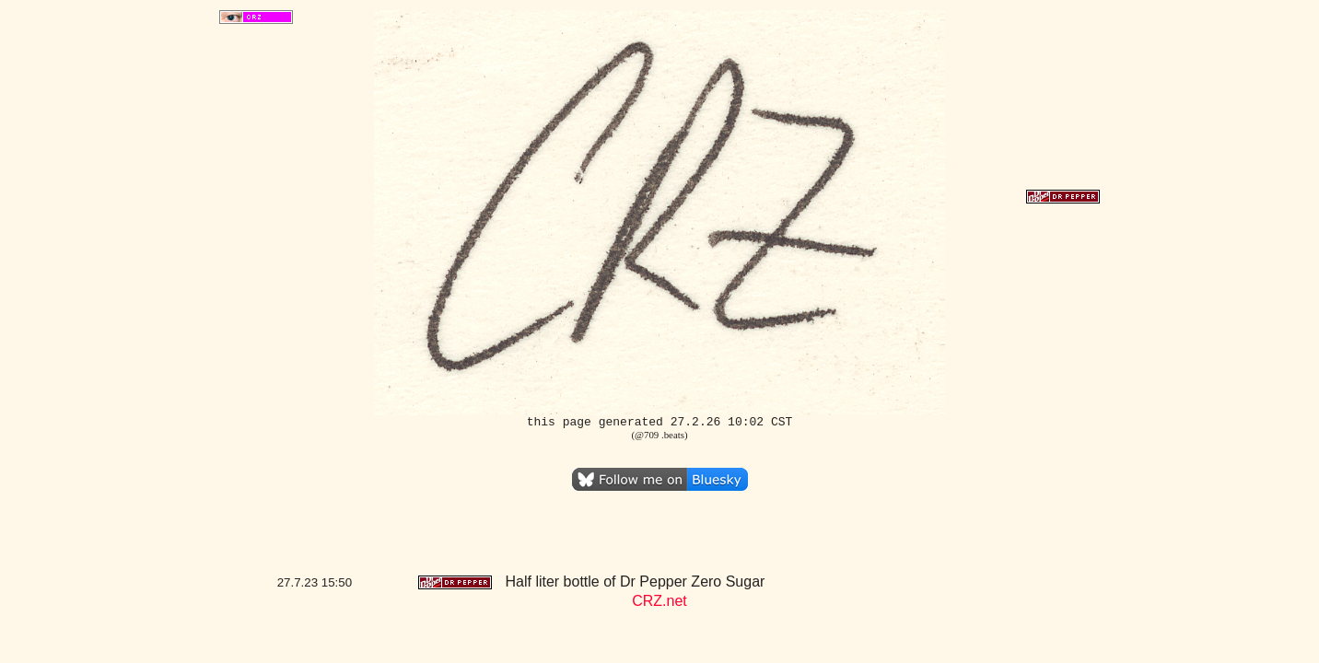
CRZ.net (659, 601)
